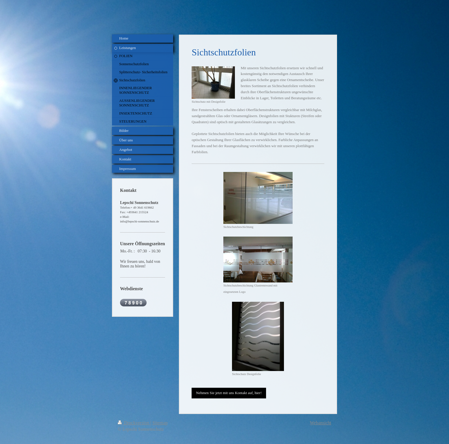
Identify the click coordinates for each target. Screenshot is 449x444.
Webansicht (320, 422)
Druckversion (134, 422)
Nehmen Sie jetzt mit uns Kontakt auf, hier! (228, 393)
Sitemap (159, 422)
